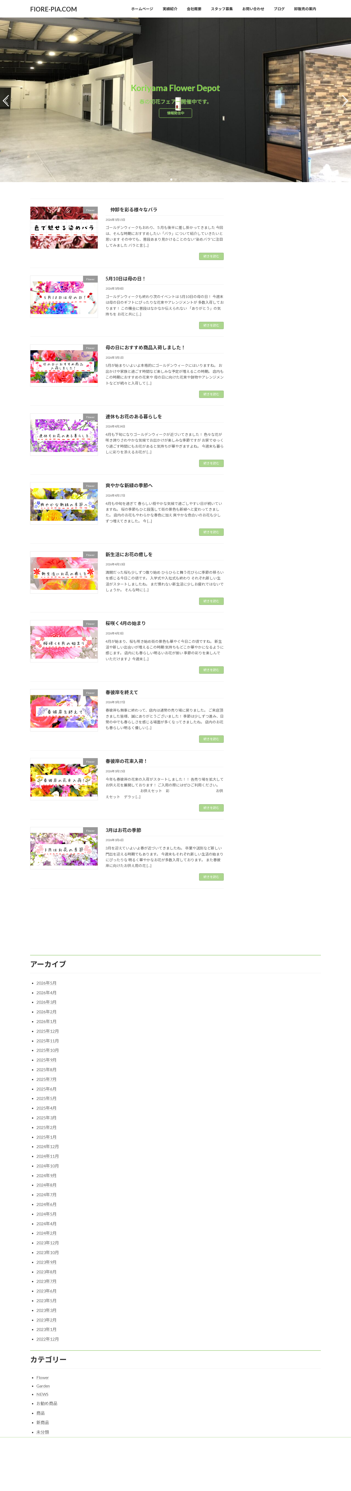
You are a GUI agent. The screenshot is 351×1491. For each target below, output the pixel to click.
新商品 (42, 1388)
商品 (40, 1379)
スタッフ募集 (180, 1408)
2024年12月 (47, 1112)
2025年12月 (47, 997)
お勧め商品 (46, 1369)
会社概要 (84, 1408)
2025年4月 (46, 1074)
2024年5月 (46, 1180)
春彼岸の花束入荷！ (127, 759)
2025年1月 (46, 1103)
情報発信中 (175, 113)
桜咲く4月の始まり (126, 621)
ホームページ (142, 1439)
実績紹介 (61, 1408)
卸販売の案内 (209, 1408)
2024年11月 (47, 1122)
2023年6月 (46, 1256)
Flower (42, 1343)
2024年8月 (46, 1151)
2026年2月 (46, 977)
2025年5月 (46, 1064)
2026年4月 (46, 958)
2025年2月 (46, 1093)
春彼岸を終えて (122, 690)
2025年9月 (46, 1025)
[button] (171, 178)
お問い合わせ (151, 1408)
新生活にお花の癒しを (129, 552)
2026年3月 (46, 968)
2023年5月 (46, 1266)
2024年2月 (46, 1199)
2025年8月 (46, 1035)
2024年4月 (46, 1189)
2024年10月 (47, 1131)
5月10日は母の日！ (126, 277)
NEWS (42, 1360)
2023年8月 (46, 1237)
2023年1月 (46, 1295)
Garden (43, 1351)
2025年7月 (46, 1045)
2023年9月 (46, 1228)
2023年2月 (46, 1286)
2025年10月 (47, 1016)
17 (136, 898)
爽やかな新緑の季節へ (129, 483)
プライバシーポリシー (116, 1408)
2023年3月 (46, 1276)
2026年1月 (46, 987)
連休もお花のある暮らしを (134, 415)
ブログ (137, 1484)
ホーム (40, 1408)
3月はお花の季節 (123, 828)
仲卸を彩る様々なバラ (131, 208)
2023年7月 (46, 1247)
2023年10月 (47, 1218)
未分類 (42, 1398)
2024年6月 (46, 1170)
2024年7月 (46, 1160)
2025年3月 (46, 1083)
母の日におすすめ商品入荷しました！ (146, 345)
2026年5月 (46, 949)
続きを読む (211, 254)
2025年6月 (46, 1055)
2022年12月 (47, 1305)
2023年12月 (47, 1208)
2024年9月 (46, 1141)
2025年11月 (47, 1006)
